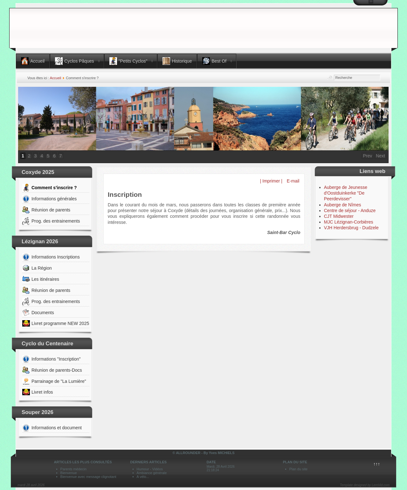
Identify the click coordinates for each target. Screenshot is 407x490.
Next (380, 155)
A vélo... (143, 477)
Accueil (55, 78)
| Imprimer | (271, 180)
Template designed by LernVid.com (365, 485)
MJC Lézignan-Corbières (348, 221)
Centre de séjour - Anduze (350, 210)
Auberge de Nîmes (342, 204)
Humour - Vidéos (150, 469)
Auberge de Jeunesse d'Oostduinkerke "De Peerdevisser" (345, 193)
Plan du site (298, 469)
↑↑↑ (376, 463)
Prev (367, 155)
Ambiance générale (152, 473)
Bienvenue (68, 473)
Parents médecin (73, 469)
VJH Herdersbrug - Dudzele (351, 227)
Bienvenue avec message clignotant (88, 477)
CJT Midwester (339, 216)
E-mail (293, 180)
